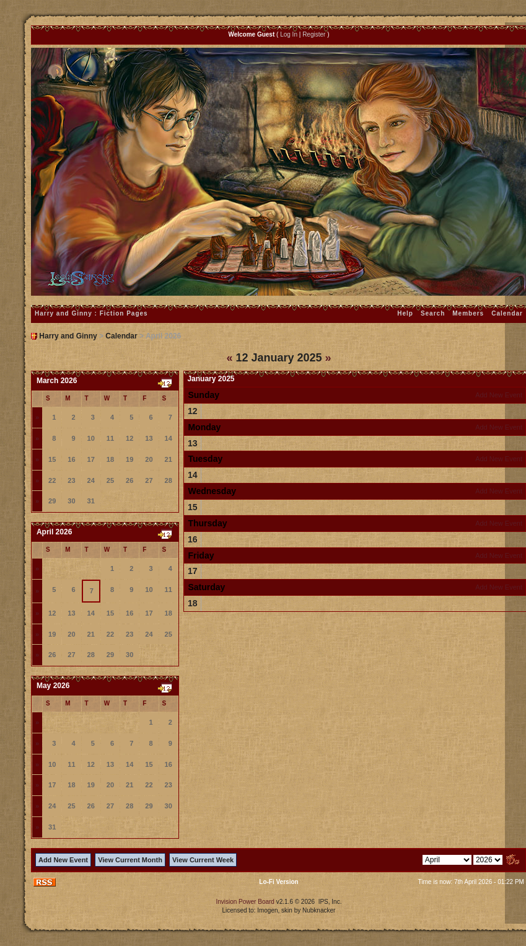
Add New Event (498, 395)
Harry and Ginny (68, 336)
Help (405, 313)
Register (313, 34)
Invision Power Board (245, 901)
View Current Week (203, 860)
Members (468, 313)
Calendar (121, 336)
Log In (288, 34)
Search (433, 313)
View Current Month (130, 860)
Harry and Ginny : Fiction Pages (91, 313)
